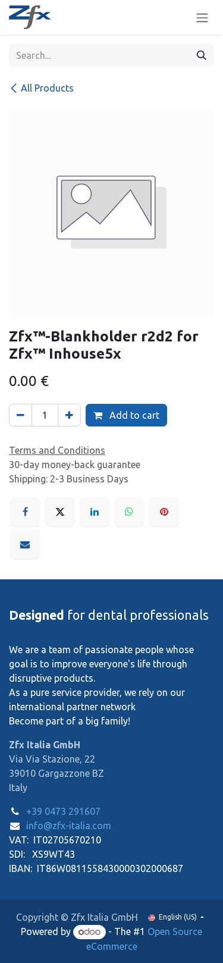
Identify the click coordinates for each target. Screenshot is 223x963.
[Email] (25, 544)
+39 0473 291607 (63, 811)
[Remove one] (20, 415)
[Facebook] (25, 511)
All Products (41, 88)
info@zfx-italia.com (68, 825)
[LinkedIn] (94, 511)
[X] (60, 511)
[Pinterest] (164, 511)
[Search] (201, 55)
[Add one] (69, 415)
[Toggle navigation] (202, 17)
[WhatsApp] (129, 511)
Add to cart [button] (126, 415)
